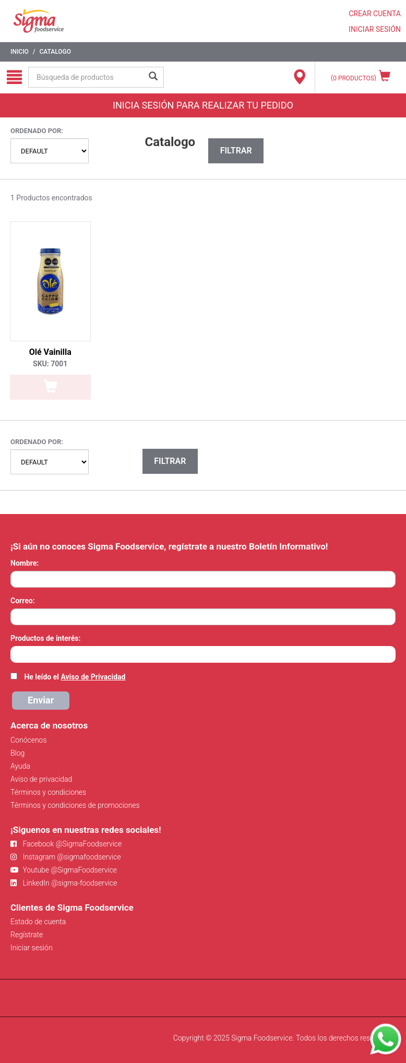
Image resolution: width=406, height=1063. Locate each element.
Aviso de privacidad (41, 779)
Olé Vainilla (50, 352)
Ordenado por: (36, 131)
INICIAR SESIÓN (375, 29)
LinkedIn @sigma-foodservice (63, 883)
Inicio (19, 51)
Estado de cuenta (38, 921)
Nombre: (24, 563)
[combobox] (203, 654)
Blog (17, 753)
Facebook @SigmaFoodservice (66, 844)
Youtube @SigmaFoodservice (63, 870)
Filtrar (236, 151)
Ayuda (20, 766)
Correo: (22, 600)
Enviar (41, 700)
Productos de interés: (45, 638)
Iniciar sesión (31, 947)
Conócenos (28, 740)
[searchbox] (16, 653)
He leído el (74, 677)
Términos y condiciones (48, 792)
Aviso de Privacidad (93, 677)
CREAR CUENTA (375, 13)
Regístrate (26, 934)
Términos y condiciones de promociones (75, 805)
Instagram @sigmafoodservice (65, 857)
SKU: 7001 (50, 364)
